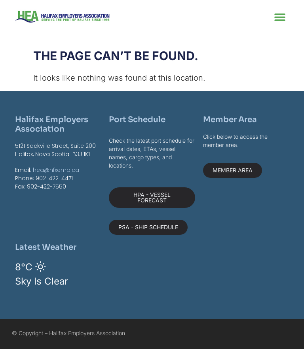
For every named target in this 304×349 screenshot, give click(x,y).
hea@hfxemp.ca (56, 170)
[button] (280, 17)
